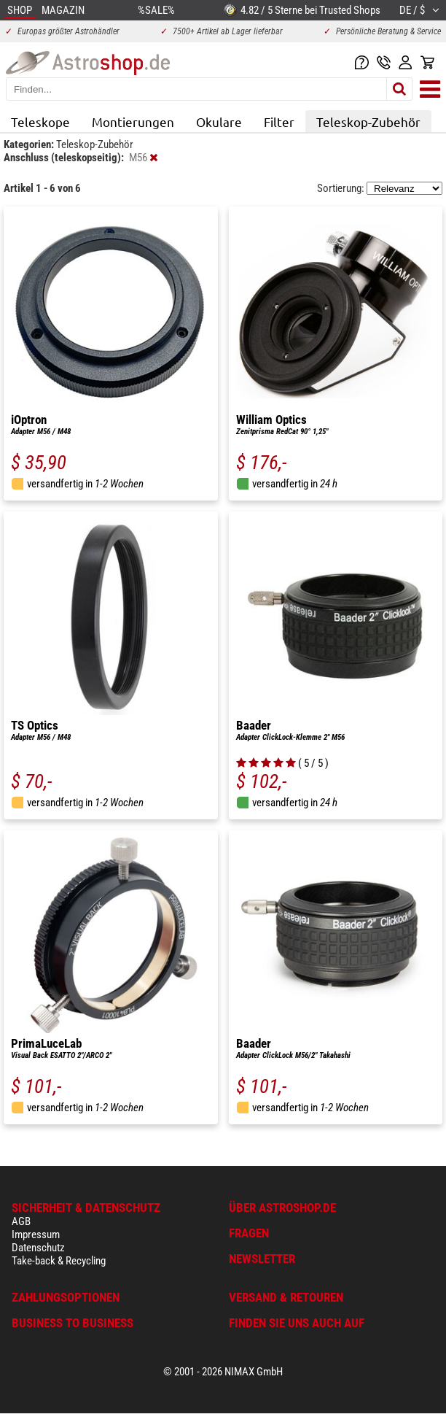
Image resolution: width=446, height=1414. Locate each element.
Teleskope (40, 121)
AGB (21, 1221)
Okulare (219, 121)
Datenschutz (38, 1247)
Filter (279, 121)
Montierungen (133, 121)
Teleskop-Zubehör (368, 121)
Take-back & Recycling (59, 1260)
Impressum (36, 1234)
